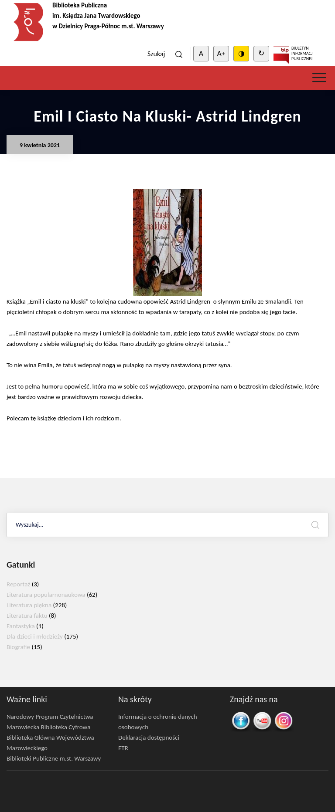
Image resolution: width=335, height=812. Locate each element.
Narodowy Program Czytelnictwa (50, 717)
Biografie (18, 647)
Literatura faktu (27, 615)
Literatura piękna (29, 605)
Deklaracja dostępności (148, 737)
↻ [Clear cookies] (261, 53)
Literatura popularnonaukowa (46, 595)
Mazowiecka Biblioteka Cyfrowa (48, 727)
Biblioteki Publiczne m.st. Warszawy (54, 758)
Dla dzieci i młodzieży (35, 636)
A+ (221, 53)
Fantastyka (21, 626)
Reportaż (18, 584)
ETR (123, 748)
